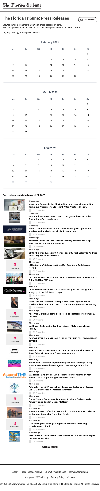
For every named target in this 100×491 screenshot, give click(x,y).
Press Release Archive (31, 472)
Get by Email (87, 19)
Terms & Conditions (78, 472)
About (15, 472)
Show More (50, 447)
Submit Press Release (55, 472)
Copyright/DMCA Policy (36, 477)
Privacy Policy (58, 477)
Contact (71, 477)
